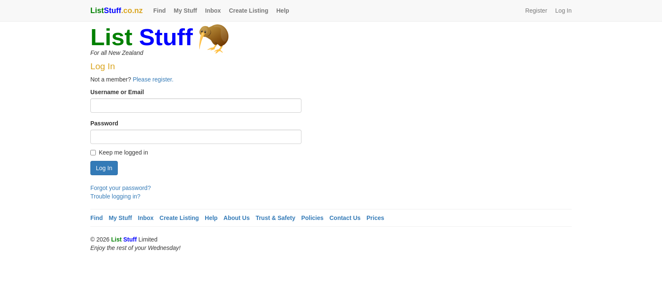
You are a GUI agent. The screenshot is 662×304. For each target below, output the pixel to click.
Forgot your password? (120, 188)
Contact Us (345, 217)
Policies (312, 217)
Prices (375, 217)
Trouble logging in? (115, 196)
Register (536, 10)
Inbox (213, 10)
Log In (563, 10)
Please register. (153, 79)
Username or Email (117, 92)
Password (104, 123)
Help (282, 10)
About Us (236, 217)
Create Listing (248, 10)
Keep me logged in (119, 152)
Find (159, 10)
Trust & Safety (275, 217)
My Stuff (185, 10)
